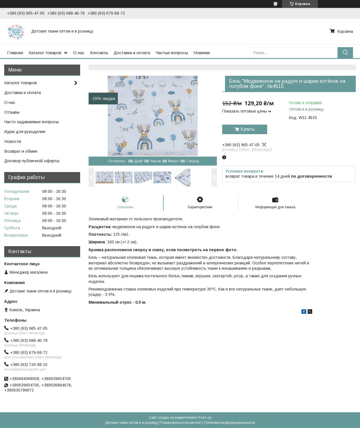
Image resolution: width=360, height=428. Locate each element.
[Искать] (345, 52)
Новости (12, 141)
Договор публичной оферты (31, 160)
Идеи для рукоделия (24, 131)
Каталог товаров (45, 52)
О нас (78, 52)
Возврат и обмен (20, 151)
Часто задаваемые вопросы (31, 121)
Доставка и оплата (132, 52)
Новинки (202, 52)
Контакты (99, 52)
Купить (247, 129)
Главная (15, 52)
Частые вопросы (172, 52)
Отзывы (11, 112)
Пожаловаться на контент (180, 423)
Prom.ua (204, 418)
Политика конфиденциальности (229, 423)
